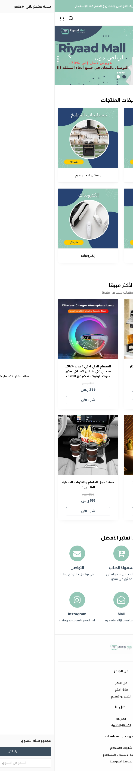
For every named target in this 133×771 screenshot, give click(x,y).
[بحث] (16, 18)
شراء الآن (99, 395)
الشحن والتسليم (66, 696)
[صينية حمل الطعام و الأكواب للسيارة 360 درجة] (33, 445)
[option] (66, 55)
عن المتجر (66, 682)
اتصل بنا (66, 718)
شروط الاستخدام (66, 747)
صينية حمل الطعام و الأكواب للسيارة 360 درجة (33, 484)
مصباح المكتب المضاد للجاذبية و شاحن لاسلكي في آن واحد (99, 484)
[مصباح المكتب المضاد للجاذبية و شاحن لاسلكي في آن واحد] (99, 445)
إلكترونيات (33, 255)
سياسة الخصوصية (66, 761)
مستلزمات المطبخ (33, 175)
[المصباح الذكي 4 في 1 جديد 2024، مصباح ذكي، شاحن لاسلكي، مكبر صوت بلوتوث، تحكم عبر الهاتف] (33, 329)
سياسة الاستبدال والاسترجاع (66, 754)
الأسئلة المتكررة (66, 725)
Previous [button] (118, 55)
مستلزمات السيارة (99, 255)
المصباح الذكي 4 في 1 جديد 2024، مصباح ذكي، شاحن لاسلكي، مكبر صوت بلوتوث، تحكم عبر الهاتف (33, 371)
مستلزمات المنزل (99, 175)
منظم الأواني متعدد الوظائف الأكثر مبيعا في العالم (99, 368)
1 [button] (69, 77)
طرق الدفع (66, 689)
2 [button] (63, 77)
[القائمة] (126, 18)
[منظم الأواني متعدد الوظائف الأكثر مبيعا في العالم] (99, 329)
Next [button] (15, 55)
